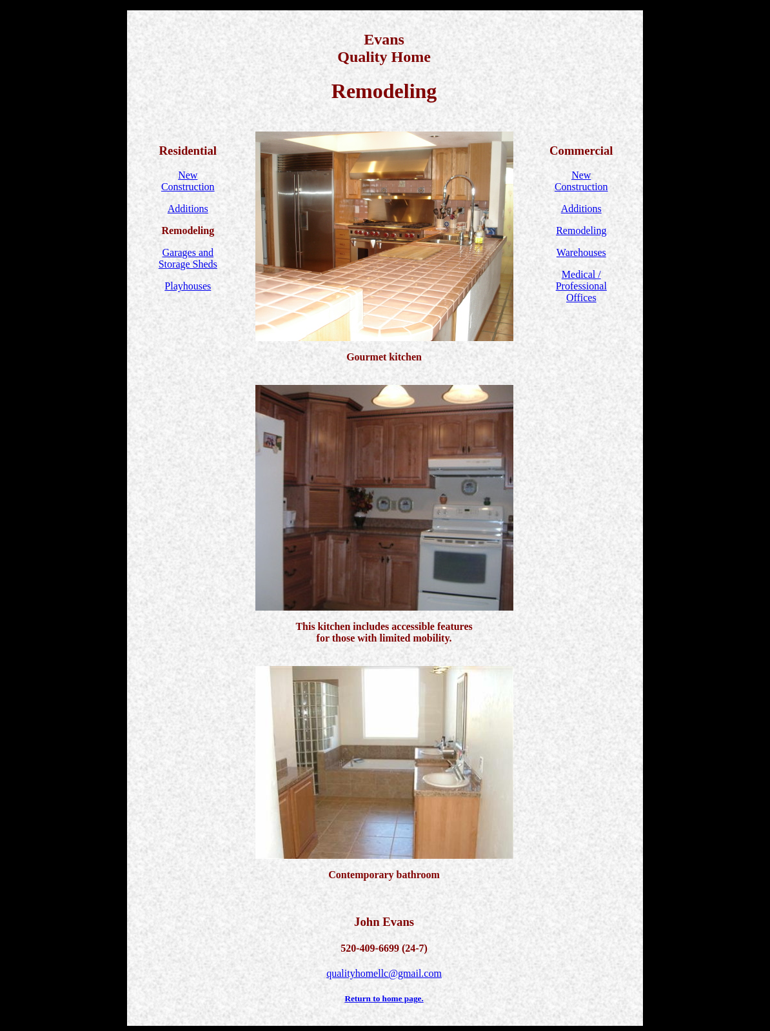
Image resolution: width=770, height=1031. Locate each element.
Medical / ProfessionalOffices (581, 286)
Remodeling (581, 230)
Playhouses (187, 285)
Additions (188, 208)
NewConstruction (188, 181)
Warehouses (581, 252)
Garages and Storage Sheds (188, 258)
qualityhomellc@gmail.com (384, 973)
